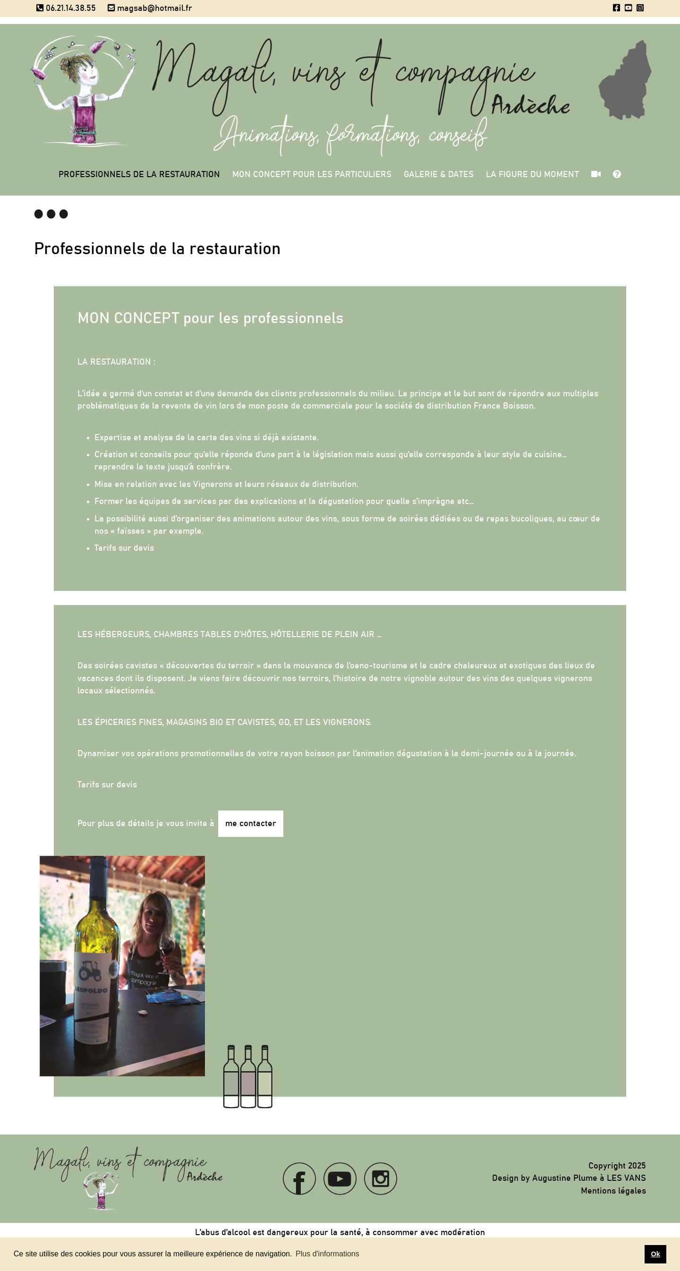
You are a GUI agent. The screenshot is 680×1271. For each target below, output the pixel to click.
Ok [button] (655, 1254)
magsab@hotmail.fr (150, 8)
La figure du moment (532, 175)
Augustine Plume (564, 1178)
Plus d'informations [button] (327, 1254)
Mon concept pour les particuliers (311, 175)
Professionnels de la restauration (139, 175)
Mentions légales (613, 1191)
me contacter (250, 823)
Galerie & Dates (439, 175)
